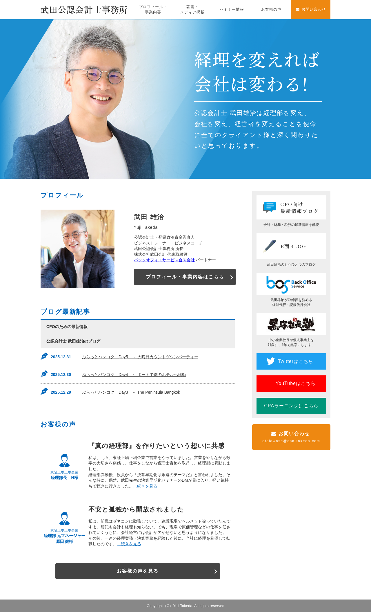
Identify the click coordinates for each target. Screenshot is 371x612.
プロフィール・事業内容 (153, 9)
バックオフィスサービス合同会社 (164, 260)
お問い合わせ (313, 9)
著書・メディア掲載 (192, 9)
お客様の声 (271, 9)
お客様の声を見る (138, 570)
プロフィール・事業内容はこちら (186, 276)
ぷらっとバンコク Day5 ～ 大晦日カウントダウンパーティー (140, 356)
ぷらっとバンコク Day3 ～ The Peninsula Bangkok (131, 392)
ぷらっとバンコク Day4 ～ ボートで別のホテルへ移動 (134, 374)
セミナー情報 (232, 9)
